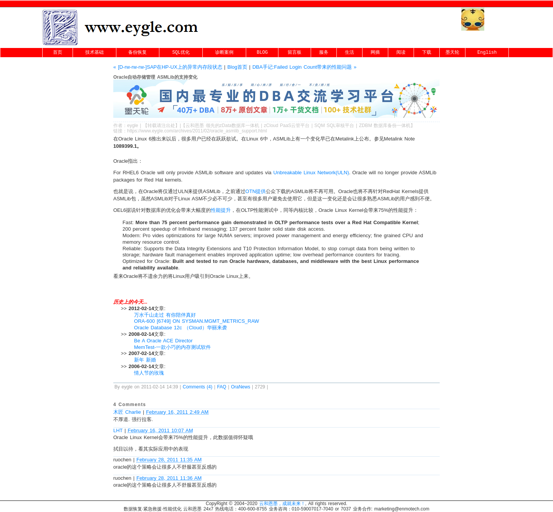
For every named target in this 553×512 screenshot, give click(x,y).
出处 (170, 125)
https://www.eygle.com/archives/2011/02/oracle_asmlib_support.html (197, 131)
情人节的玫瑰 (149, 373)
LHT (118, 430)
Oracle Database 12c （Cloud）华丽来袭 (180, 327)
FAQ (221, 387)
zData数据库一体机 (239, 125)
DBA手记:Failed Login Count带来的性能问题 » (304, 67)
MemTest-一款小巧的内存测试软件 (172, 347)
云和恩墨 (194, 125)
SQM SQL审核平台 (334, 125)
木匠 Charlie (127, 412)
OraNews (240, 387)
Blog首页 (237, 67)
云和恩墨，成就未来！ (282, 503)
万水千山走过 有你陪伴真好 (165, 315)
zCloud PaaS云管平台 (287, 125)
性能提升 (221, 210)
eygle (132, 125)
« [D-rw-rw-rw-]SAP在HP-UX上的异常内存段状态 (167, 67)
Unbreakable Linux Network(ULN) (311, 172)
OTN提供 (255, 191)
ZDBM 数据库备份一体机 (385, 125)
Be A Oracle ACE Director (163, 341)
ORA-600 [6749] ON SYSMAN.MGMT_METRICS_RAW (196, 321)
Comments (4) (197, 387)
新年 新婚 (145, 360)
